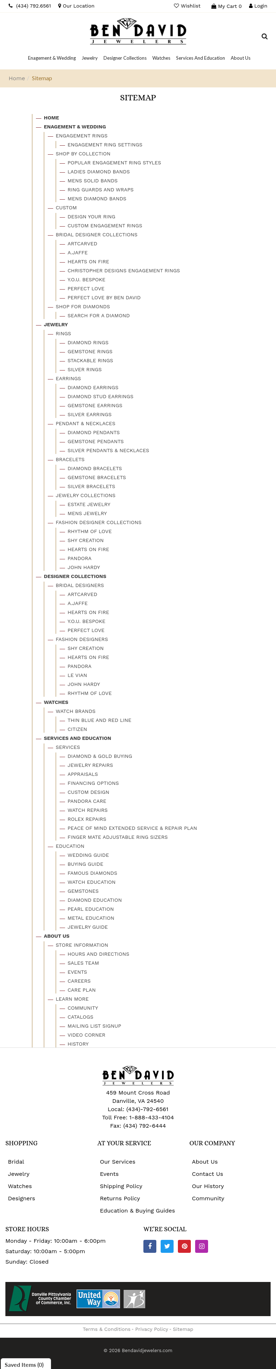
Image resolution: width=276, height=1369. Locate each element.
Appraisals (83, 774)
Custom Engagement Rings (105, 225)
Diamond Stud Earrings (100, 396)
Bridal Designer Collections (96, 234)
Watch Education (92, 882)
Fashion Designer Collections (99, 522)
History (78, 1044)
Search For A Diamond (99, 315)
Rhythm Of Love (90, 531)
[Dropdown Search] (264, 37)
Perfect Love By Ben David (104, 297)
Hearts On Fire (88, 261)
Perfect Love (86, 288)
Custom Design (88, 792)
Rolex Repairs (87, 819)
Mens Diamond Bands (97, 198)
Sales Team (83, 963)
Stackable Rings (90, 360)
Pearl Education (91, 909)
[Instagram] (201, 1246)
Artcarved (82, 243)
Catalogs (80, 1017)
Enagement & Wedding (75, 126)
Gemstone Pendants (96, 441)
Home (17, 78)
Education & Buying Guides (137, 1210)
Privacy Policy (151, 1329)
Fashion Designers (82, 639)
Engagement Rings (81, 135)
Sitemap (183, 1329)
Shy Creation (86, 540)
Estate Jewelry (89, 504)
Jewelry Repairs (90, 765)
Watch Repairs (87, 810)
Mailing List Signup (94, 1026)
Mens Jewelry (87, 513)
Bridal (16, 1161)
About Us (56, 936)
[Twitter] (167, 1246)
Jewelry (56, 324)
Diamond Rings (88, 342)
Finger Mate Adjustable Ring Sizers (118, 837)
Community (83, 1008)
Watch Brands (76, 711)
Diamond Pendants (94, 432)
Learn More (72, 999)
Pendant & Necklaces (85, 423)
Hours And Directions (98, 954)
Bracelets (70, 459)
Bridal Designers (80, 585)
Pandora (80, 558)
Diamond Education (95, 900)
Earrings (68, 378)
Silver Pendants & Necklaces (108, 450)
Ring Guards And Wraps (101, 189)
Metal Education (91, 918)
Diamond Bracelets (95, 468)
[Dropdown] (52, 58)
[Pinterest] (184, 1246)
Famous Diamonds (92, 873)
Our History (208, 1186)
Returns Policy (120, 1198)
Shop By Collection (83, 153)
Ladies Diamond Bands (99, 171)
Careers (79, 981)
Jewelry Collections (85, 495)
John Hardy (84, 567)
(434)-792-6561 (146, 1109)
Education (70, 846)
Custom (66, 207)
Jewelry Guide (88, 927)
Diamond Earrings (93, 387)
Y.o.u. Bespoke (86, 279)
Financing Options (93, 783)
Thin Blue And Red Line (100, 720)
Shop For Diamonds (83, 306)
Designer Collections (75, 576)
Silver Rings (85, 369)
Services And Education (77, 738)
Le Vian (77, 675)
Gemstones (83, 891)
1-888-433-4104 (151, 1117)
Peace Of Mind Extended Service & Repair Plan (132, 828)
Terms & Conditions (106, 1329)
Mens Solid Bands (93, 180)
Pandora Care (87, 801)
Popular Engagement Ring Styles (114, 162)
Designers (21, 1198)
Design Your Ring (91, 216)
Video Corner (86, 1035)
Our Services (117, 1161)
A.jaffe (78, 252)
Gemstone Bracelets (97, 477)
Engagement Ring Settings (105, 144)
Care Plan (82, 990)
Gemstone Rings (90, 351)
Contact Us (207, 1173)
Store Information (82, 945)
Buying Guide (85, 864)
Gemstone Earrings (95, 405)
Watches (56, 702)
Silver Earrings (89, 414)
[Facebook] (149, 1246)
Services (68, 747)
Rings (63, 333)
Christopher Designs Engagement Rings (124, 270)
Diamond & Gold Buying (100, 756)
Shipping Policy (121, 1186)
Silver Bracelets (91, 486)
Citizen (77, 729)
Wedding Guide (88, 855)
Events (77, 972)
